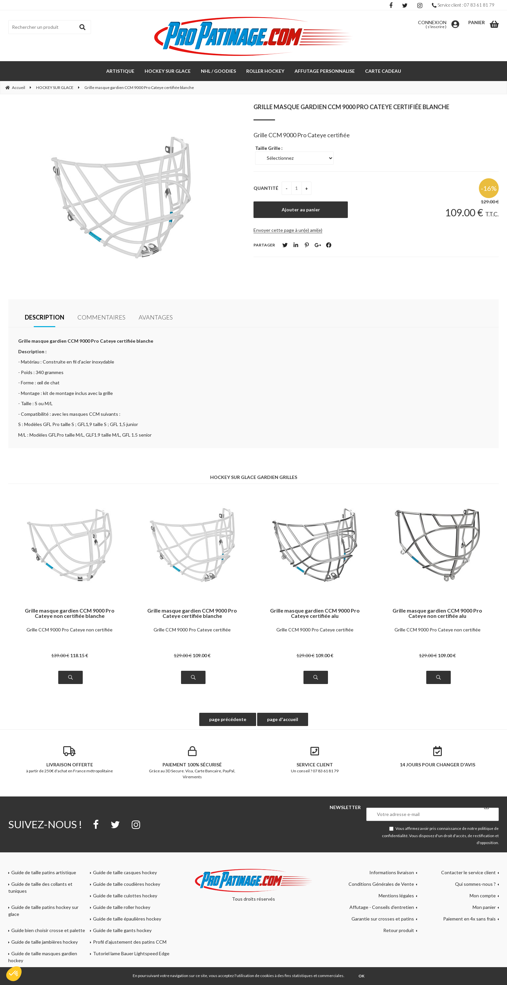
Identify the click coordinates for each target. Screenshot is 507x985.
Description (44, 317)
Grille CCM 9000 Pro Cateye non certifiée (69, 629)
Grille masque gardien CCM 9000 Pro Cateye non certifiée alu (437, 613)
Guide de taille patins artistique (43, 872)
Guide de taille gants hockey (122, 930)
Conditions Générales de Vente (381, 884)
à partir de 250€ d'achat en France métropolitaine (70, 759)
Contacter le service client (468, 872)
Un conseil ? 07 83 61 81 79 (315, 759)
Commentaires (101, 317)
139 (60, 655)
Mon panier (484, 907)
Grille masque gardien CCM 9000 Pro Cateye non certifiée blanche (70, 613)
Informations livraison (391, 872)
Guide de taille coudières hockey (126, 884)
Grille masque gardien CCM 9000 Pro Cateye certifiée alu (315, 613)
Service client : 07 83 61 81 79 (463, 5)
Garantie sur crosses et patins (382, 918)
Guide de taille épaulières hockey (127, 918)
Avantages (156, 317)
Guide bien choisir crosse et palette (48, 930)
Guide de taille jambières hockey (44, 942)
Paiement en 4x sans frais (469, 918)
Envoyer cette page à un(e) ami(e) (288, 230)
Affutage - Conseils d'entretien (381, 907)
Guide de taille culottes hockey (125, 895)
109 (201, 655)
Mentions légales (396, 895)
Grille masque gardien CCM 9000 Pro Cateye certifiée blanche (351, 106)
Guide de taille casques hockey (125, 872)
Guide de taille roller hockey (121, 907)
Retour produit (398, 930)
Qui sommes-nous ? (475, 884)
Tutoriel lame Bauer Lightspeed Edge (131, 953)
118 (79, 655)
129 (183, 655)
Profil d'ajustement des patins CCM (129, 942)
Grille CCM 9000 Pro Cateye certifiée (192, 629)
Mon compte (483, 895)
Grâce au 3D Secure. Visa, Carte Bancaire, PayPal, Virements (192, 762)
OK (361, 975)
